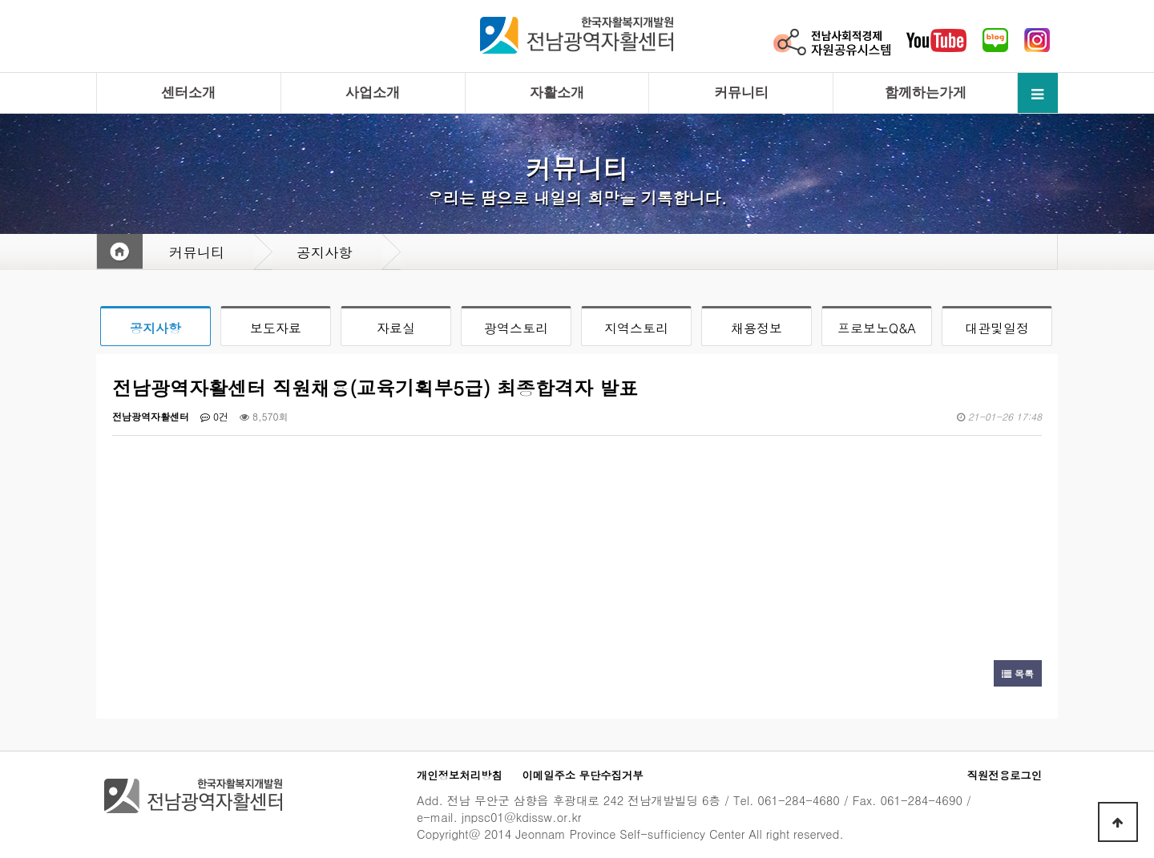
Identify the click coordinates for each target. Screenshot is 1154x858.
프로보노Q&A (876, 328)
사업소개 (372, 92)
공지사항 (155, 328)
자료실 (396, 328)
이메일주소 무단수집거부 (583, 775)
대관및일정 (997, 328)
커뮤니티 (741, 92)
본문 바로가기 (0, 0)
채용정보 (756, 328)
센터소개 (188, 92)
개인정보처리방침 (459, 775)
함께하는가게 (925, 92)
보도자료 (275, 328)
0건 (214, 416)
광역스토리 (516, 328)
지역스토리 (636, 328)
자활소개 (557, 92)
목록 (1018, 673)
